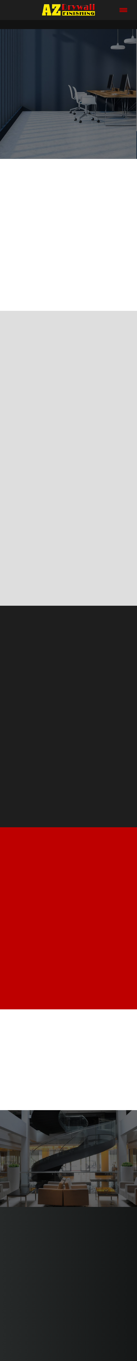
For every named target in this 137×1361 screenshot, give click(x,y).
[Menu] (123, 10)
